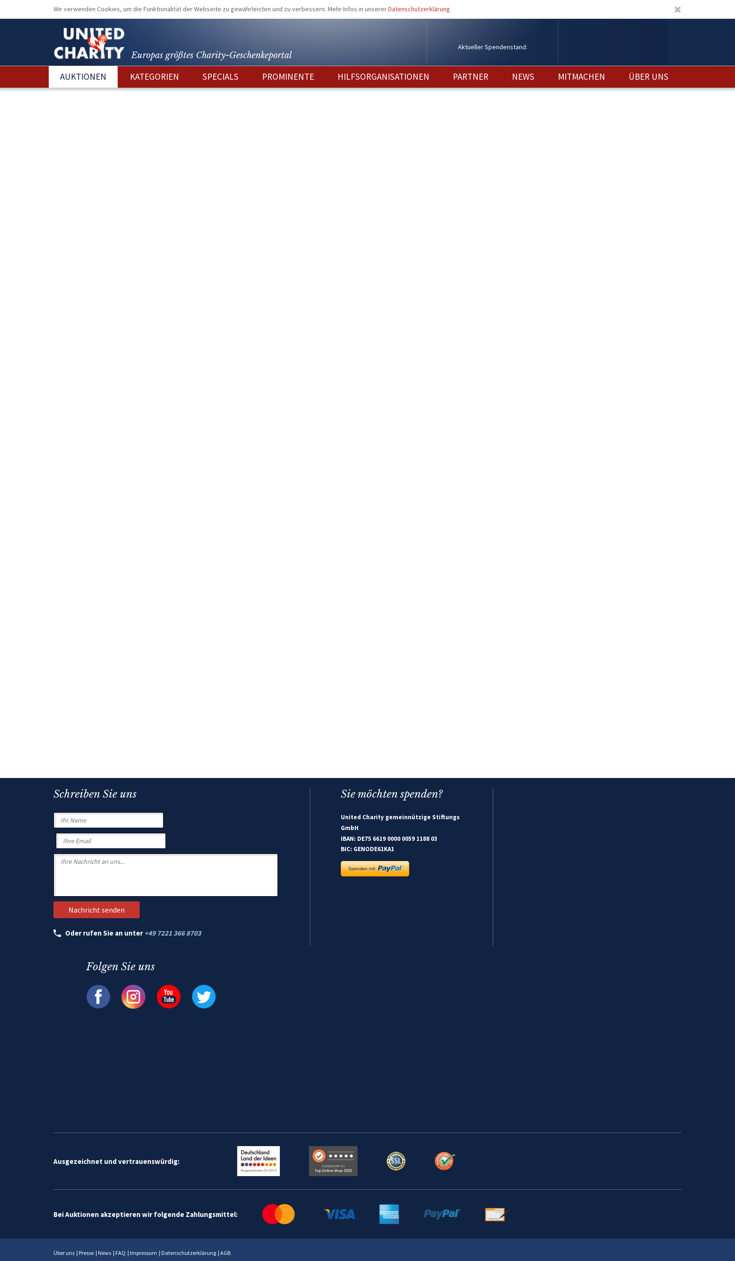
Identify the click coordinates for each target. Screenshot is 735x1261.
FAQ (120, 1252)
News (104, 1252)
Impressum (143, 1252)
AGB (225, 1252)
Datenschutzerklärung (419, 9)
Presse (86, 1252)
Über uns (64, 1252)
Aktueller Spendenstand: (492, 47)
